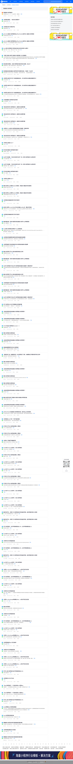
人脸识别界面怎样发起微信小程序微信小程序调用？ (14, 311)
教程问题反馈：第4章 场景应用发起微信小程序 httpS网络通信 (16, 221)
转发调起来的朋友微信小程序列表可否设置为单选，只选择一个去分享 (18, 71)
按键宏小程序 (22, 747)
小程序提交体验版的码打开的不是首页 (11, 200)
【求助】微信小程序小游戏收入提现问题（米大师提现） (15, 55)
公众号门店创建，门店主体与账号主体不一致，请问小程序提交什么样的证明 (19, 157)
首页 (10, 1)
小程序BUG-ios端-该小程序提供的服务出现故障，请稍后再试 (16, 128)
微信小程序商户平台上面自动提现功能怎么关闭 (13, 251)
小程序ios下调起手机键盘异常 (9, 440)
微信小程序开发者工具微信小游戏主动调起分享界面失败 (15, 397)
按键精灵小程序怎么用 (29, 747)
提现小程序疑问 (6, 606)
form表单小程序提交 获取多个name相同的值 (12, 228)
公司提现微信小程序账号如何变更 (10, 99)
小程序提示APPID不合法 (8, 678)
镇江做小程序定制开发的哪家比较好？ (57, 21)
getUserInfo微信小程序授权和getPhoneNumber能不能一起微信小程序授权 (18, 34)
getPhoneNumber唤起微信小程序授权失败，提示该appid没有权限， (17, 411)
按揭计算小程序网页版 (15, 747)
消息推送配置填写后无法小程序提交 (11, 347)
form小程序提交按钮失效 (8, 715)
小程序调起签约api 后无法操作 (9, 642)
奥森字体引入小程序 (23, 748)
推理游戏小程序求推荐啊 (55, 29)
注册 (70, 1)
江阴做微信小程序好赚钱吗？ (55, 27)
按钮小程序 (41, 748)
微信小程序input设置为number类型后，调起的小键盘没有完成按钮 (17, 185)
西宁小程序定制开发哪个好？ (55, 25)
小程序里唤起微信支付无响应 (9, 729)
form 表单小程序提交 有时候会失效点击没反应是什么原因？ (15, 48)
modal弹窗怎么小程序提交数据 (9, 707)
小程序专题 (32, 1)
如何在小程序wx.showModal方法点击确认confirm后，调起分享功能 (17, 207)
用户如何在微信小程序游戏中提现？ (11, 149)
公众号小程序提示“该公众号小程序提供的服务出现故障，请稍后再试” (18, 265)
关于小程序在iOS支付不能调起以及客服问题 (12, 304)
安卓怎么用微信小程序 (45, 747)
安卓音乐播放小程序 (53, 747)
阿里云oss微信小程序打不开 (14, 748)
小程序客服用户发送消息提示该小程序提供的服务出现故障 (15, 244)
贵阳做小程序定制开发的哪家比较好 (57, 19)
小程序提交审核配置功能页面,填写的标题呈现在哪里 (14, 237)
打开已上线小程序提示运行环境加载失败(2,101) (13, 671)
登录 (67, 1)
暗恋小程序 (52, 748)
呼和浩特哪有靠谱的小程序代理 (56, 23)
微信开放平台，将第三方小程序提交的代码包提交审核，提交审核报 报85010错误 (20, 512)
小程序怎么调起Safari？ (8, 142)
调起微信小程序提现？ (8, 12)
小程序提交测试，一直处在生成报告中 (11, 19)
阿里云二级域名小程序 (6, 747)
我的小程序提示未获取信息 (9, 333)
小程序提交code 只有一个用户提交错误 (11, 419)
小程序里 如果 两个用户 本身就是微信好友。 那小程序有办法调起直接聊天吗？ (19, 78)
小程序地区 (38, 1)
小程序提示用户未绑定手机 (9, 26)
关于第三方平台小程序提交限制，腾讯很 (11, 426)
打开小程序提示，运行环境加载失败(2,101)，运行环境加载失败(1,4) (17, 526)
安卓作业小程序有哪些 (59, 748)
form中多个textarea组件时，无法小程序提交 (12, 447)
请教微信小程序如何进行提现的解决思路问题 (12, 722)
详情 (9, 21)
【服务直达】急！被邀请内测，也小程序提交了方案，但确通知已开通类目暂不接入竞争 (21, 354)
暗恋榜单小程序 (46, 748)
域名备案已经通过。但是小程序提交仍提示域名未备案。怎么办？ (17, 63)
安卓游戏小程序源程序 (62, 747)
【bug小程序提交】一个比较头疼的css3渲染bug (13, 685)
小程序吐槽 (26, 1)
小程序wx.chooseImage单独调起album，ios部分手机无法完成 (16, 569)
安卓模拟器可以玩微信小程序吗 (33, 748)
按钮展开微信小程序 (37, 747)
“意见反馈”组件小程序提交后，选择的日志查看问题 (14, 106)
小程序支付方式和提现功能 (9, 540)
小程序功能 (21, 1)
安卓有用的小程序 (6, 748)
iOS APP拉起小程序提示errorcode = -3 (11, 325)
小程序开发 (15, 1)
